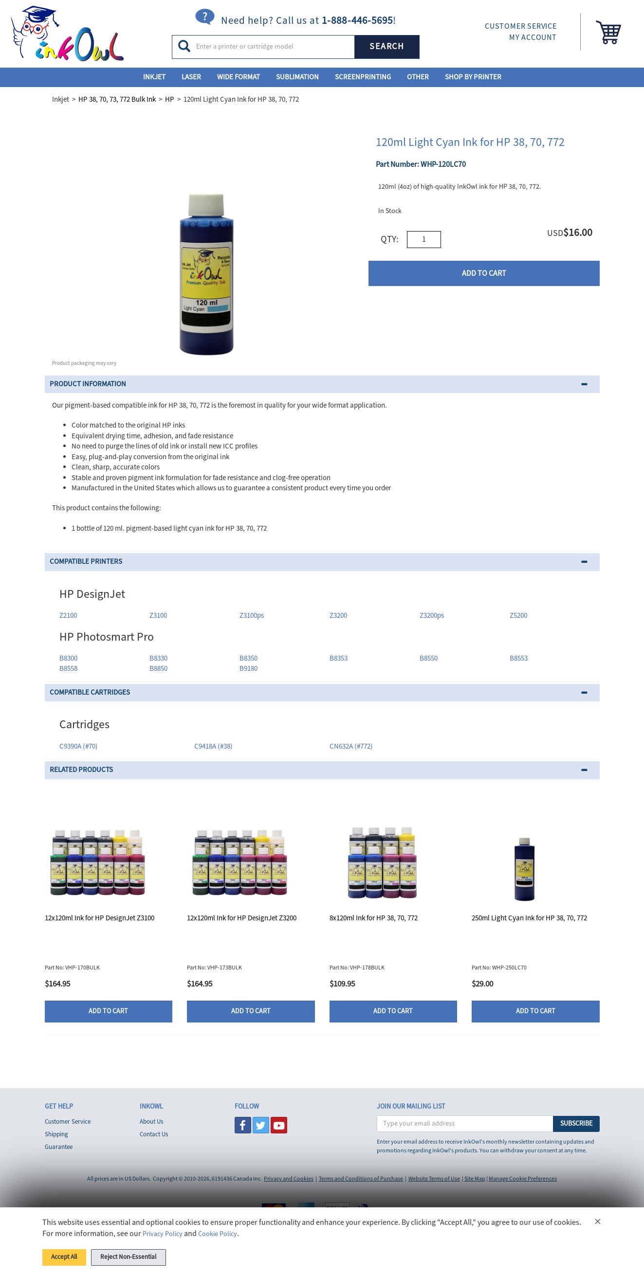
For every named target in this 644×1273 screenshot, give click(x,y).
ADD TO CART (484, 273)
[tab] (322, 385)
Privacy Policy (165, 1230)
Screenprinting (363, 77)
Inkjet (154, 77)
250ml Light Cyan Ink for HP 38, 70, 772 (529, 918)
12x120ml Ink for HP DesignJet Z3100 (99, 918)
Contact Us (154, 1134)
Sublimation (297, 77)
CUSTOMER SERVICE (521, 26)
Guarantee (59, 1147)
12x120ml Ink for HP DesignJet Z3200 (241, 918)
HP (169, 99)
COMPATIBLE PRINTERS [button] (86, 561)
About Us (151, 1121)
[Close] (597, 1220)
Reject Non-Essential (147, 1255)
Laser (191, 77)
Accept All (70, 1255)
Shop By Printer (473, 77)
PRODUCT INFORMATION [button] (88, 384)
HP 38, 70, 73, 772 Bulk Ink (117, 99)
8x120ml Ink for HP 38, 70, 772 (374, 918)
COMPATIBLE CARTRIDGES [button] (90, 692)
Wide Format (238, 77)
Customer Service (68, 1121)
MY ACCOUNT (533, 37)
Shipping (56, 1134)
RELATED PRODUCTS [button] (81, 770)
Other (418, 77)
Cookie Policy (224, 1230)
